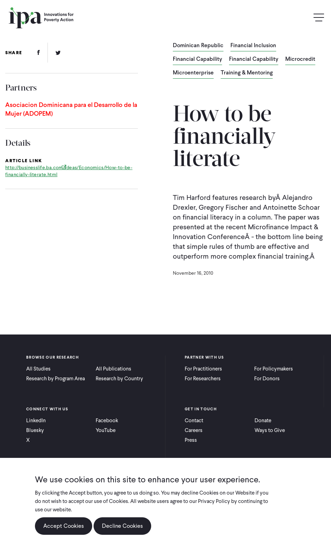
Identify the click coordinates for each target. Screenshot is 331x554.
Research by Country (119, 378)
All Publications (113, 369)
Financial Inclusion (253, 46)
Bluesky (35, 430)
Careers (194, 430)
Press (191, 440)
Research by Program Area (55, 378)
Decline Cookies (122, 527)
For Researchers (203, 378)
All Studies (38, 369)
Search (304, 17)
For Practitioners (203, 369)
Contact (194, 420)
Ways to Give (270, 430)
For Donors (267, 378)
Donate (263, 420)
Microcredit (300, 59)
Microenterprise (193, 73)
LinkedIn (36, 420)
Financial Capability (197, 59)
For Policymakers (273, 369)
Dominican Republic (198, 46)
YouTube (106, 430)
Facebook (107, 420)
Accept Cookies (63, 527)
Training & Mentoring (247, 73)
